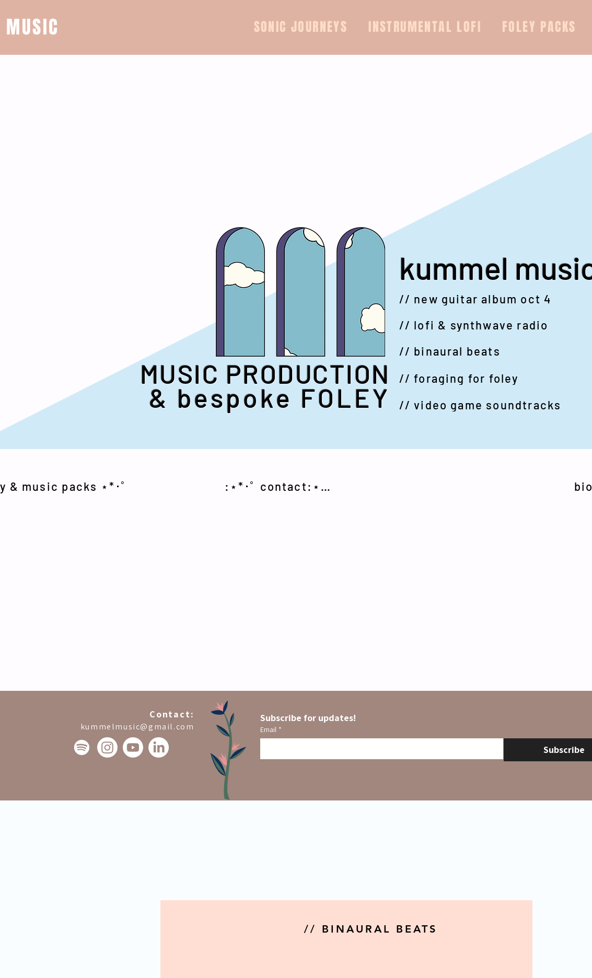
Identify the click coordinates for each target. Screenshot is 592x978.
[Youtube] (133, 747)
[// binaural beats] (483, 351)
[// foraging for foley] (483, 378)
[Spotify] (82, 747)
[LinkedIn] (158, 747)
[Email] (378, 748)
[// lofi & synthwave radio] (483, 325)
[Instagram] (107, 747)
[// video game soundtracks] (483, 404)
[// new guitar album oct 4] (483, 298)
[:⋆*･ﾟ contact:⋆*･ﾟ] (280, 486)
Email (271, 729)
